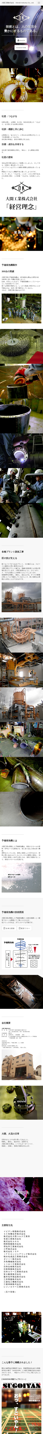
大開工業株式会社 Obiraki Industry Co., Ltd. (18, 3)
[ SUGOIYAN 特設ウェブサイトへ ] (14, 1379)
